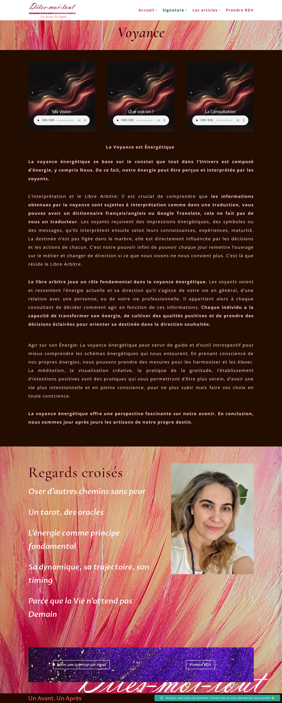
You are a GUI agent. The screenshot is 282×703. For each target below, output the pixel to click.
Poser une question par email (81, 664)
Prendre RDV (240, 11)
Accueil (146, 11)
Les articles (205, 11)
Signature (173, 11)
